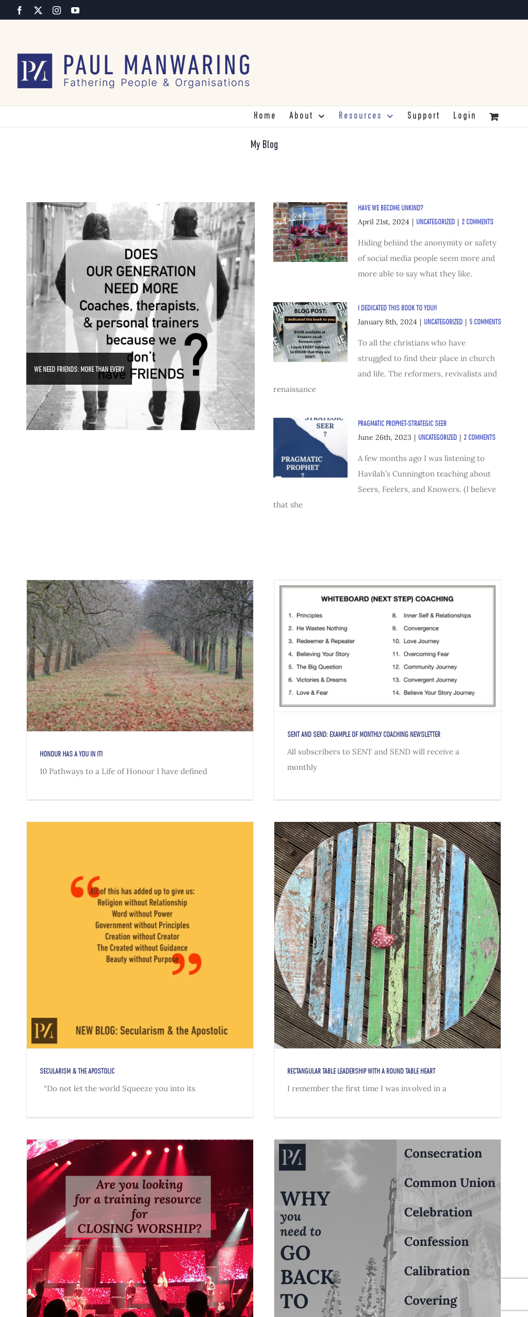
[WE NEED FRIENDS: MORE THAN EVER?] (140, 316)
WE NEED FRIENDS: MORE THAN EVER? (79, 370)
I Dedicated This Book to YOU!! (397, 308)
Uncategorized (435, 222)
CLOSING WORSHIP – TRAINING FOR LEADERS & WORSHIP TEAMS (166, 1299)
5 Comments (485, 322)
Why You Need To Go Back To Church (360, 1299)
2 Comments (477, 222)
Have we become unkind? (390, 208)
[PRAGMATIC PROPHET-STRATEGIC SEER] (310, 448)
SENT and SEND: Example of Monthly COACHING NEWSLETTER (340, 735)
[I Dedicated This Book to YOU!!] (310, 332)
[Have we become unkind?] (310, 232)
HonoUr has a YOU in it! (71, 755)
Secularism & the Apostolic (174, 1001)
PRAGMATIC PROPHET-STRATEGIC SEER (402, 424)
